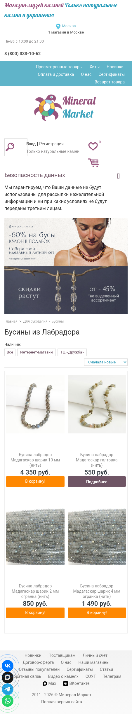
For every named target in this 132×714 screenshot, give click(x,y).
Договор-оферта (38, 662)
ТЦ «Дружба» (72, 352)
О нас (86, 74)
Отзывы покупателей (39, 669)
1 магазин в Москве (66, 32)
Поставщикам (62, 655)
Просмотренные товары (59, 66)
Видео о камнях (63, 676)
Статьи (106, 669)
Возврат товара (110, 82)
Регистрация (51, 143)
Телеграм (112, 676)
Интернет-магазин (36, 352)
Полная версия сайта (61, 701)
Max (49, 683)
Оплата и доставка (56, 74)
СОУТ (91, 676)
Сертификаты (111, 74)
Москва (69, 26)
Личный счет (95, 655)
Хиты (95, 66)
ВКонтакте (76, 683)
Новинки (115, 66)
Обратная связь (26, 676)
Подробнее (96, 482)
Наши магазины (94, 662)
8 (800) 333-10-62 (22, 53)
